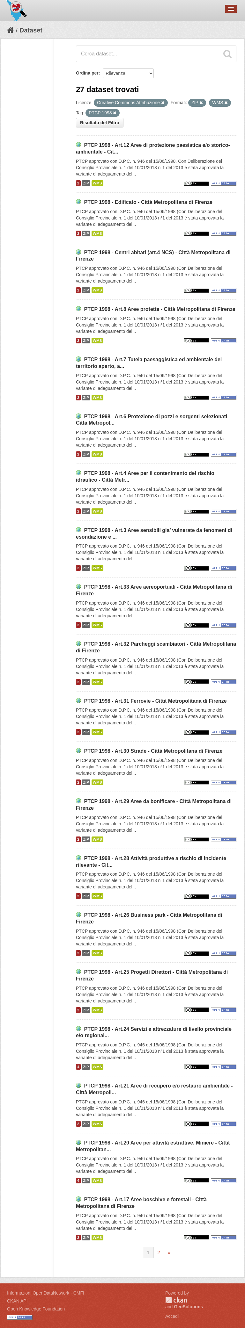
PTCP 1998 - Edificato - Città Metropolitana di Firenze (148, 202)
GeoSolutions (188, 1306)
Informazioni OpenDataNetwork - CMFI (45, 1293)
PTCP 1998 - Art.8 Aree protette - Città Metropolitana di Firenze (159, 309)
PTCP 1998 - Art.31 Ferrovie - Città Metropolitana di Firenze (155, 701)
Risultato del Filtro (99, 122)
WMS (97, 183)
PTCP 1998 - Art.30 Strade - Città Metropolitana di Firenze (153, 751)
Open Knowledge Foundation (36, 1308)
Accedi (172, 1316)
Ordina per (87, 72)
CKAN (176, 1300)
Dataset (30, 30)
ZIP (86, 183)
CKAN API (17, 1300)
